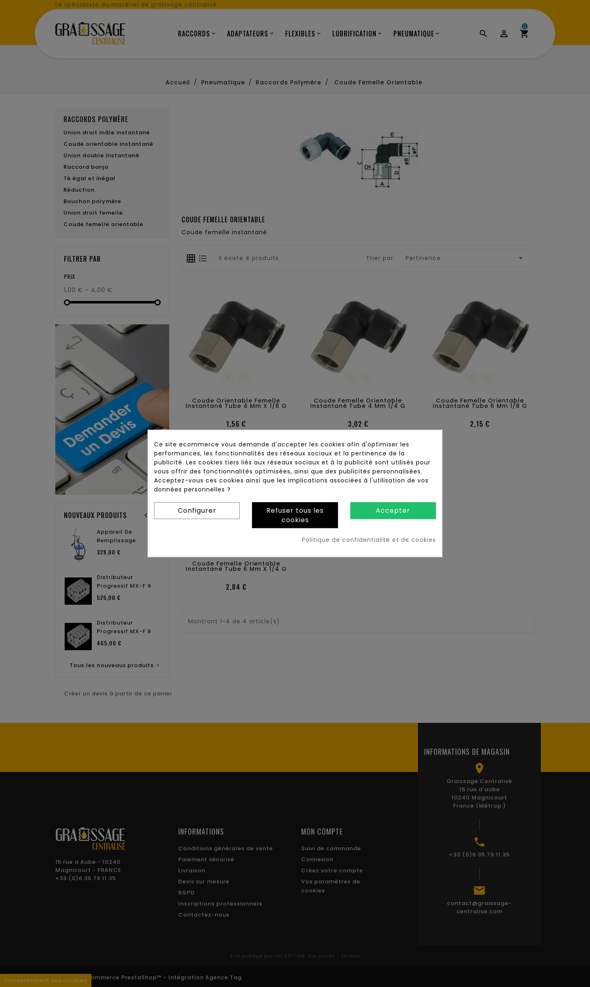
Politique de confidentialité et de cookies (369, 540)
